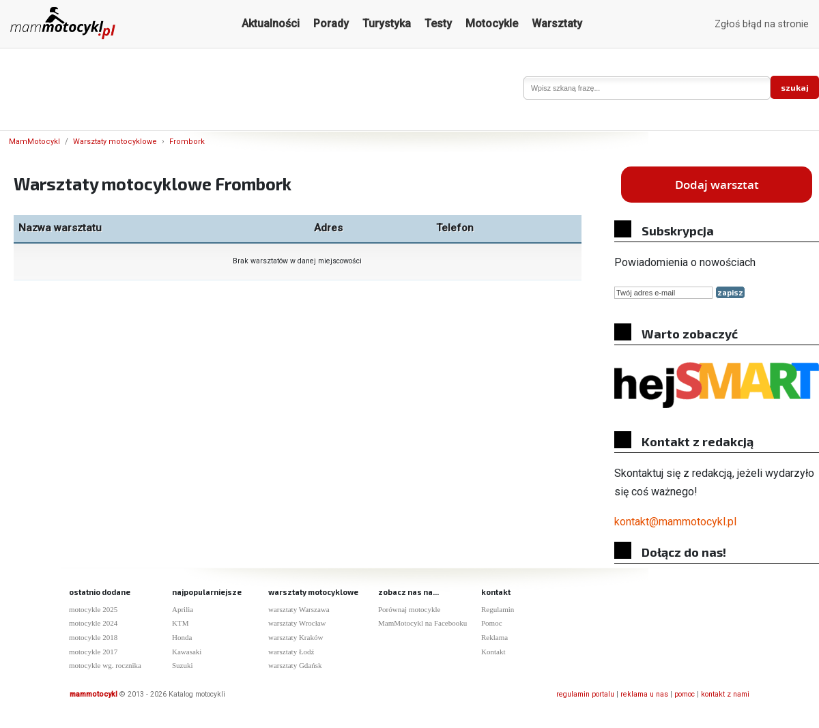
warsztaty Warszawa (299, 609)
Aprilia (182, 609)
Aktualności (271, 23)
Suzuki (182, 665)
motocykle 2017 (93, 651)
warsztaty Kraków (295, 637)
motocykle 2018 (93, 637)
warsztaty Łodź (291, 651)
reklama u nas (644, 694)
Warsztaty (557, 23)
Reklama (494, 637)
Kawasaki (186, 651)
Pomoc (491, 623)
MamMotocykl (34, 141)
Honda (182, 637)
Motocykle (491, 23)
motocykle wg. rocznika (105, 665)
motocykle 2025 (93, 609)
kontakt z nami (725, 694)
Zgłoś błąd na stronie (762, 24)
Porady (331, 23)
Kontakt (493, 651)
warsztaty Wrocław (297, 623)
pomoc (684, 694)
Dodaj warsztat (717, 184)
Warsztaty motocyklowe (115, 141)
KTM (180, 623)
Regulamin (497, 609)
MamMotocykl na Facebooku (422, 623)
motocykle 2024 (93, 623)
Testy (438, 23)
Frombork (187, 141)
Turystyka (386, 23)
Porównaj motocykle (409, 609)
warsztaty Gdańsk (295, 665)
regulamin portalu (585, 694)
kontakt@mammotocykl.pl (675, 521)
